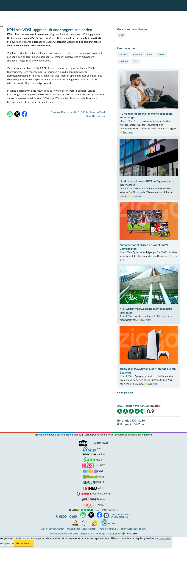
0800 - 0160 (68, 516)
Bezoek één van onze (121, 515)
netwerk (161, 54)
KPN (121, 35)
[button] (1, 26)
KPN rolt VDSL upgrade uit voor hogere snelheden (49, 29)
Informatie (5, 545)
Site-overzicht (89, 528)
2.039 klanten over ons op (133, 405)
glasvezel (123, 54)
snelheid (123, 61)
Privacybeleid (73, 528)
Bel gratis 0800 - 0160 (131, 420)
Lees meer (128, 132)
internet (137, 54)
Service (4, 542)
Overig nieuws (125, 392)
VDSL (136, 61)
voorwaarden (52, 528)
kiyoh (156, 406)
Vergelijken (6, 538)
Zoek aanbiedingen (14, 574)
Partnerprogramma (108, 528)
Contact (4, 549)
